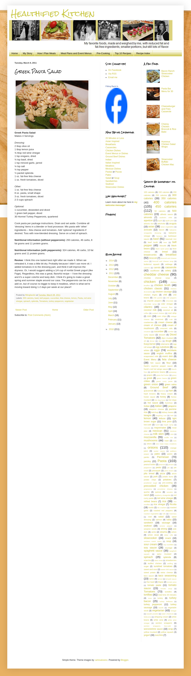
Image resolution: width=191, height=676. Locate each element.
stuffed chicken (155, 563)
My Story (27, 53)
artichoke (162, 223)
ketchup (154, 412)
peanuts (162, 464)
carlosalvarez (101, 660)
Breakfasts (111, 144)
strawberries (171, 560)
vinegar (173, 611)
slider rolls (168, 535)
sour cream (150, 544)
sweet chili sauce (167, 569)
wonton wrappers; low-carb (157, 626)
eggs (157, 350)
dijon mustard (167, 338)
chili (165, 295)
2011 (111, 273)
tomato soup (166, 589)
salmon (159, 520)
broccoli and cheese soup (163, 261)
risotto (151, 507)
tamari (160, 579)
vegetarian (69, 301)
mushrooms (151, 440)
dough (169, 341)
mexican (157, 430)
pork (155, 476)
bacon (161, 230)
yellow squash (167, 632)
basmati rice (171, 239)
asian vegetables (167, 227)
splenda (34, 301)
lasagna (148, 415)
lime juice (167, 421)
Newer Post (21, 310)
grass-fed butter (162, 375)
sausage (166, 522)
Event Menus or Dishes (117, 153)
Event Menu (150, 359)
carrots (157, 267)
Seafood (110, 184)
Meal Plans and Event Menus (76, 53)
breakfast (171, 254)
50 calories (160, 211)
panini (169, 454)
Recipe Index (143, 53)
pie (168, 468)
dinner (152, 341)
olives (149, 444)
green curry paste (164, 381)
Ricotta (173, 504)
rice (164, 501)
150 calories (163, 192)
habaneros (161, 391)
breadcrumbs (150, 255)
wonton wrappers (164, 623)
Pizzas (118, 172)
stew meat (158, 560)
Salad (109, 178)
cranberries (149, 322)
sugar (146, 566)
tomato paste (154, 585)
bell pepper (44, 298)
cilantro (148, 306)
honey (163, 397)
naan (166, 441)
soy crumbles (168, 545)
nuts (174, 441)
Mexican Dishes (113, 168)
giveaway (172, 372)
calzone (147, 268)
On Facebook (114, 70)
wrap (170, 629)
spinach (26, 301)
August (112, 294)
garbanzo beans (158, 372)
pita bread (149, 473)
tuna (150, 598)
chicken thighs (151, 295)
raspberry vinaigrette (162, 495)
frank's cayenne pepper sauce (158, 366)
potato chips (150, 480)
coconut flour (166, 307)
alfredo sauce (166, 214)
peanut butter (150, 464)
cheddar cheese (156, 274)
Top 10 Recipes (123, 53)
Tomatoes (43, 301)
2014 (111, 260)
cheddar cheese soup (157, 278)
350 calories (168, 198)
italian (158, 405)
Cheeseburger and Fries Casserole (168, 109)
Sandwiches (111, 181)
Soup (116, 178)
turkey (160, 598)
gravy (174, 375)
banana (159, 236)
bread (165, 251)
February (112, 319)
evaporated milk (151, 356)
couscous (159, 319)
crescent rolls (166, 328)
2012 (111, 269)
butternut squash (152, 264)
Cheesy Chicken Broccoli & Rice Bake (168, 128)
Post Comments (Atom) (39, 315)
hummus (168, 403)
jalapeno (172, 406)
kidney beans (168, 412)
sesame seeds (150, 529)
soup (168, 541)
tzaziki (161, 608)
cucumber (54, 298)
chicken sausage (164, 291)
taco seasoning (167, 575)
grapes (150, 375)
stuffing (170, 563)
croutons (147, 332)
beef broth (153, 242)
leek (172, 415)
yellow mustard (150, 632)
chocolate (169, 301)
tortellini (168, 592)
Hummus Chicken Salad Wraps (168, 144)
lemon (74, 298)
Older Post (88, 310)
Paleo (108, 175)
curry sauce (149, 335)
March (111, 315)
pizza (162, 473)
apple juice (169, 221)
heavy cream (167, 394)
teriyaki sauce (171, 579)
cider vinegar (167, 304)
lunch (158, 425)
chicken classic (153, 288)
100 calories (149, 192)
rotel (150, 517)
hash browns (150, 394)
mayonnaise (160, 427)
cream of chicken (152, 325)
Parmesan (163, 457)
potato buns (167, 476)
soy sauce (150, 547)
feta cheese (65, 298)
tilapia (160, 582)
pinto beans (169, 471)
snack (168, 538)
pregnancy (148, 489)
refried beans (150, 501)
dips (160, 341)
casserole (170, 267)
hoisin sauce (149, 397)
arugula (172, 223)
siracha (163, 532)
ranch (146, 495)
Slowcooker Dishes (115, 187)
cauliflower (155, 271)
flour (168, 363)
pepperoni (148, 468)
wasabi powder (152, 614)
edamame (165, 344)
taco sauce (149, 576)
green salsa (170, 384)
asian (151, 226)
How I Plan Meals (46, 53)
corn (149, 316)
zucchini (159, 635)
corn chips (161, 316)
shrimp (164, 529)
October (112, 285)
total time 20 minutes (167, 595)
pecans (171, 464)
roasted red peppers (163, 510)
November (113, 281)
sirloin (173, 532)
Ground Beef (159, 387)
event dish (167, 356)
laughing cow (161, 415)
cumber (171, 332)
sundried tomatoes (163, 566)
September (113, 290)
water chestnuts (168, 614)
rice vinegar (159, 504)
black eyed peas (162, 249)
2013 (111, 265)
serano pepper (166, 526)
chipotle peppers (154, 301)
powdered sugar (150, 483)
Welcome (147, 617)
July (110, 298)
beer (165, 242)
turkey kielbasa (166, 601)
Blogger (124, 660)
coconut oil (168, 310)
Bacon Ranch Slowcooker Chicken (167, 74)
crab (171, 319)
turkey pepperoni (56, 301)
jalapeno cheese (156, 409)
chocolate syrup (150, 304)
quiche (147, 492)
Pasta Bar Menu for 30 (167, 89)
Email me (112, 77)
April (110, 311)
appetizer (148, 220)
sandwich (148, 522)
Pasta (80, 298)
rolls (164, 514)
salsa (169, 519)
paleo (157, 454)
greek (149, 378)
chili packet (157, 298)
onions (153, 447)
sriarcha (147, 560)
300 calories (28, 298)
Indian (109, 159)
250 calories (161, 195)
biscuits (163, 245)
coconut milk (150, 310)
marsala (147, 428)
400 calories (164, 202)
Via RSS (112, 73)
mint (172, 434)
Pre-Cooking (103, 53)
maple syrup (168, 425)
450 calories (165, 206)
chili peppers (171, 298)
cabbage (168, 264)
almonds (148, 217)
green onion (151, 384)
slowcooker (150, 538)
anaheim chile (166, 217)
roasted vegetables (151, 514)
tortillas (148, 594)
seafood (148, 526)
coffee (146, 313)
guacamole (149, 391)
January (112, 324)
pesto (158, 467)
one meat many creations (166, 444)
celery (168, 270)
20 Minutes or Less (115, 138)
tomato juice (171, 582)
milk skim (158, 433)
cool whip (172, 313)
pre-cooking (167, 483)
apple (160, 221)
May (110, 307)
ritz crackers (162, 508)
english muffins (164, 353)
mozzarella (150, 437)
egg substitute (162, 347)
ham (171, 390)
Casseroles (111, 147)
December (113, 277)
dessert (162, 335)
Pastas (109, 172)
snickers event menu (153, 541)
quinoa (158, 492)
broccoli (153, 258)
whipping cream (161, 617)
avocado (148, 229)
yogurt (147, 635)
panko (146, 457)
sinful (153, 532)
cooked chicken (158, 313)
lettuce (162, 418)
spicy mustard (164, 554)
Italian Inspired (113, 162)
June (110, 302)
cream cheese (165, 322)
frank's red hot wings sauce (156, 369)
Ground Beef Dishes (115, 156)
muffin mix (168, 437)
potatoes (167, 479)
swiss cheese (166, 572)
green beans (162, 378)
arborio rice (149, 223)
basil (37, 298)
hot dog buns (160, 400)
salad (161, 516)
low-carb (147, 425)
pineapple (156, 470)
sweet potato (150, 572)
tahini (151, 579)
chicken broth (162, 285)
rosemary (172, 514)
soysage (168, 548)
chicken (150, 282)
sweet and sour (150, 569)
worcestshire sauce (153, 629)
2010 (111, 329)
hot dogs (172, 400)
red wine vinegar (165, 498)
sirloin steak (153, 535)
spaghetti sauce (153, 550)
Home (14, 53)
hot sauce (153, 403)
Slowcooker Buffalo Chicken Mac (167, 162)
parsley (147, 461)
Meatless (110, 166)
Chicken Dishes (113, 150)
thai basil (150, 582)
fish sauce (155, 363)
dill (145, 341)
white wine (158, 620)
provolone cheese (165, 489)
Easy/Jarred (150, 344)
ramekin (170, 492)
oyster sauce (159, 451)
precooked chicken (156, 485)
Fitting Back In (112, 86)
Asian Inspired (112, 141)
